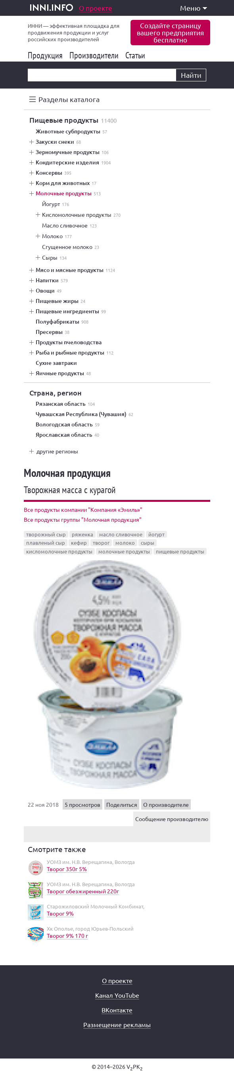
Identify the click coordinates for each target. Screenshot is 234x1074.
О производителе (166, 804)
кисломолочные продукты (59, 551)
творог (101, 542)
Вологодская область (68, 424)
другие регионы (57, 451)
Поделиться (121, 804)
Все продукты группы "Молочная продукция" (83, 519)
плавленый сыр (45, 542)
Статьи (136, 55)
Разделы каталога (69, 99)
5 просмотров (82, 804)
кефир (79, 542)
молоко (125, 542)
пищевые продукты (180, 551)
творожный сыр (46, 534)
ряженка (82, 534)
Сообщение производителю (171, 818)
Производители (95, 55)
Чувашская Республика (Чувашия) (84, 414)
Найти (191, 75)
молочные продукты (124, 551)
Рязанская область (65, 404)
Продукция (46, 55)
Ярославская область (67, 435)
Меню (193, 8)
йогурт (156, 534)
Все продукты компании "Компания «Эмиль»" (83, 509)
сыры (147, 542)
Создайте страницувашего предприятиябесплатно (170, 32)
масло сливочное (120, 534)
